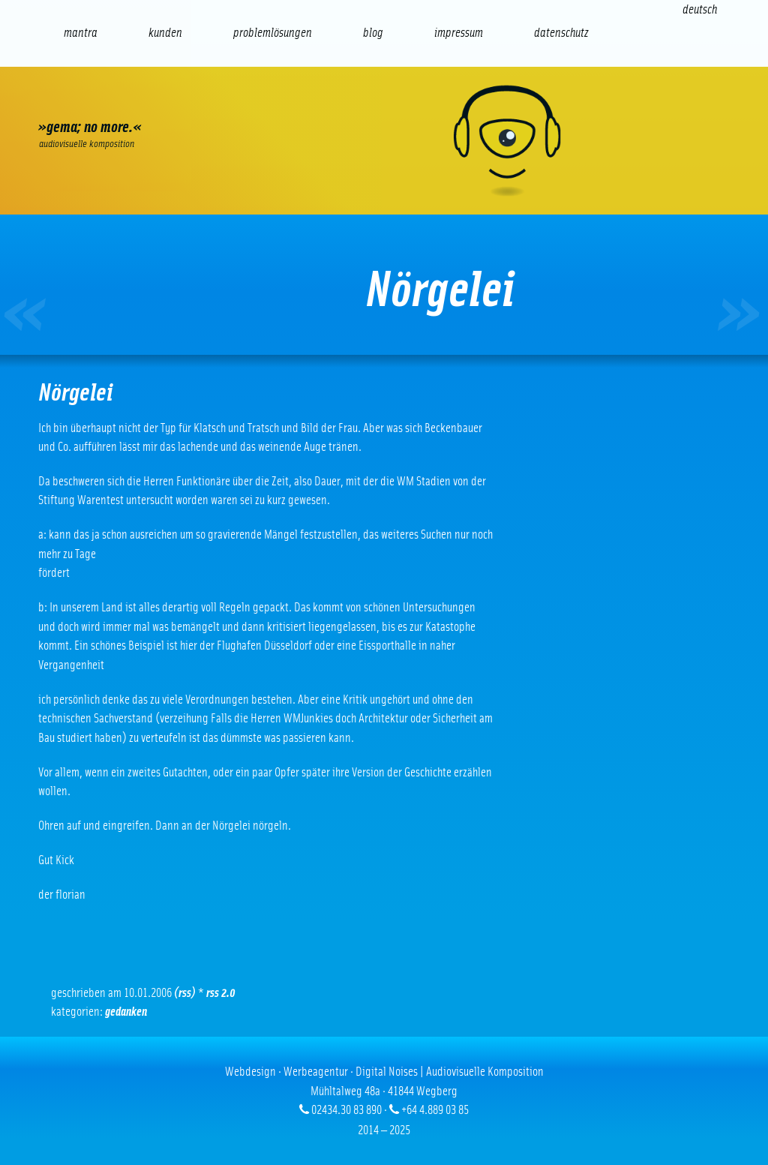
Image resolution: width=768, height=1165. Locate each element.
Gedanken (126, 1011)
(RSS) (185, 992)
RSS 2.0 (221, 992)
